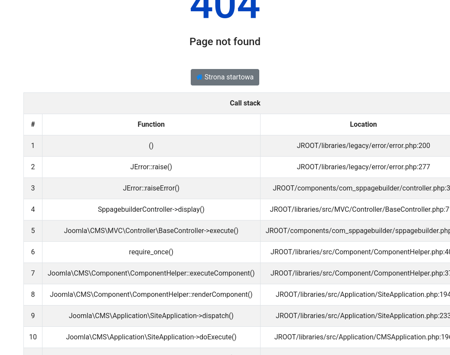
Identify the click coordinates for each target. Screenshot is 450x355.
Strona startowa (225, 77)
